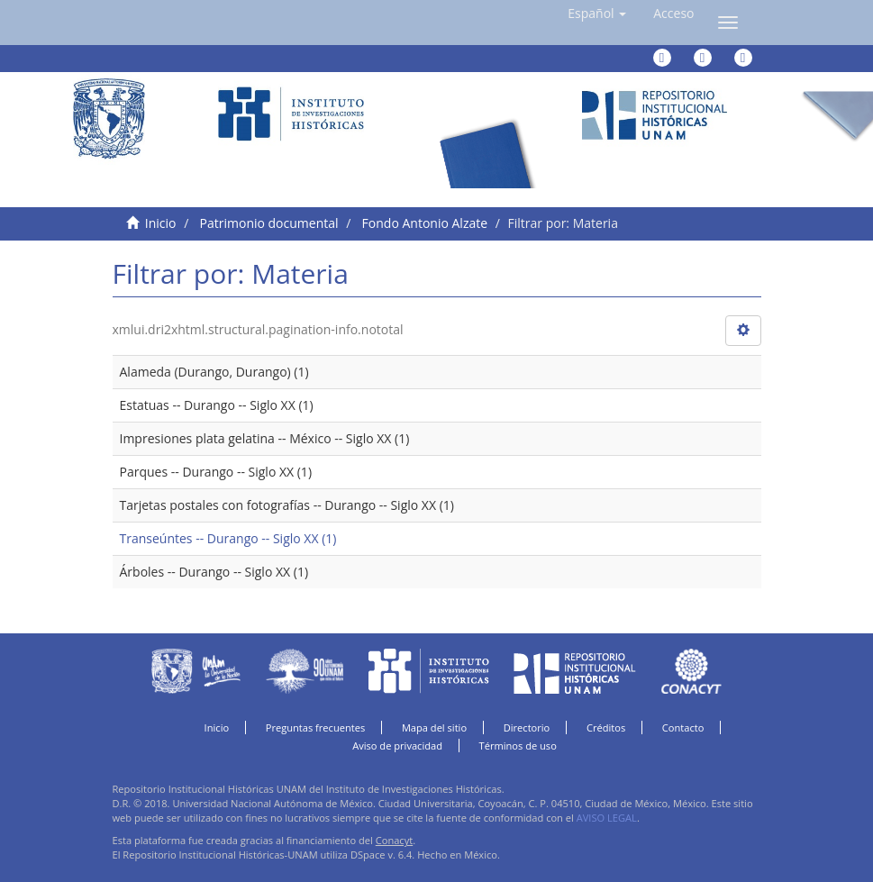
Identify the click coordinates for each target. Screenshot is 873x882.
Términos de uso (518, 745)
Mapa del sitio (434, 727)
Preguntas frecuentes (315, 727)
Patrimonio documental (269, 223)
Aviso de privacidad (397, 745)
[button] (597, 13)
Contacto (683, 727)
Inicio (161, 223)
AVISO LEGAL (607, 817)
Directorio (527, 727)
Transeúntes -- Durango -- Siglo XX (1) (228, 538)
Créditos (606, 727)
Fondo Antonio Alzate (424, 223)
